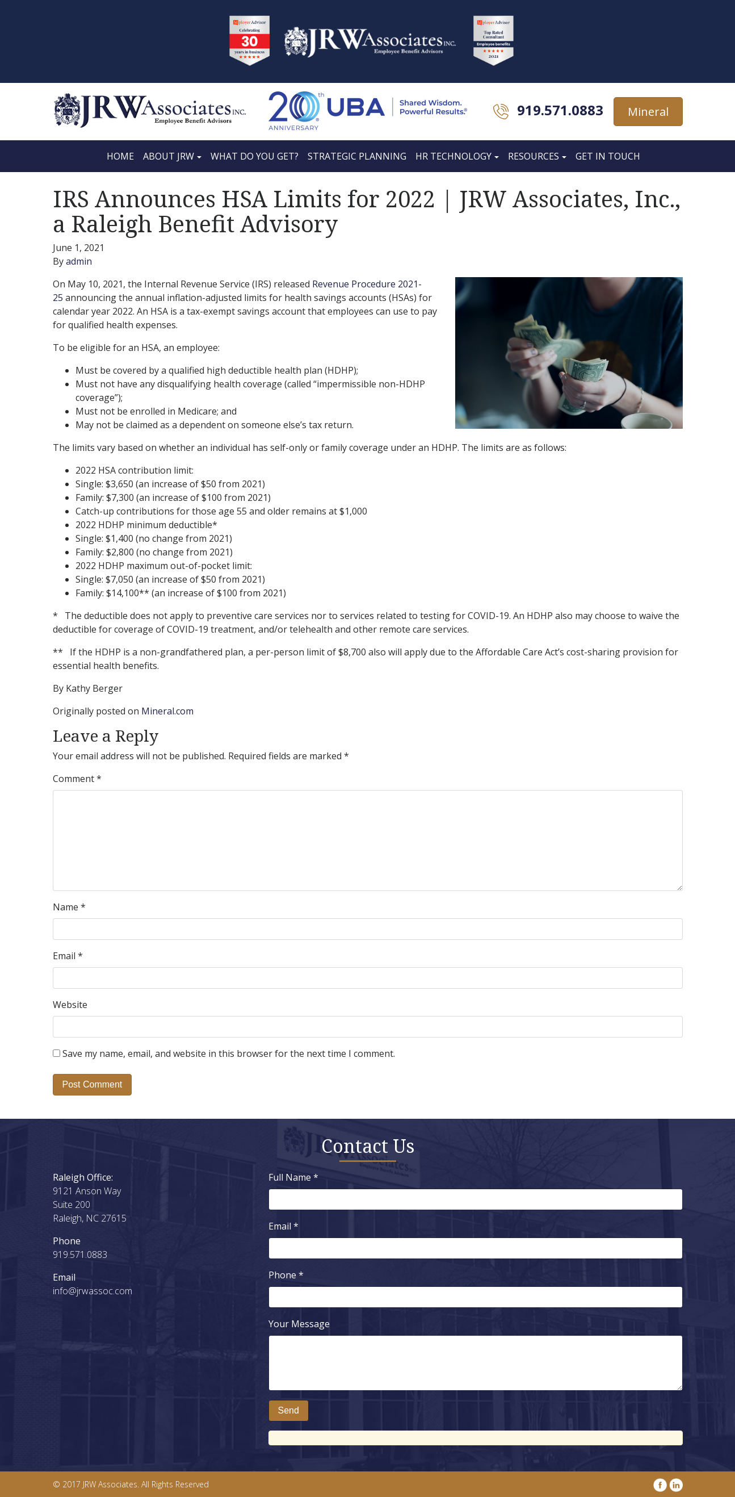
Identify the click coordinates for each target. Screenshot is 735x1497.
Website (70, 1004)
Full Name (293, 1177)
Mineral (648, 111)
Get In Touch (608, 156)
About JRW (168, 156)
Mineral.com (167, 711)
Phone (286, 1275)
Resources (533, 156)
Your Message (299, 1324)
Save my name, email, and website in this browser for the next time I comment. (228, 1053)
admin (79, 261)
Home (120, 156)
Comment (77, 778)
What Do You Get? (255, 156)
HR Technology (453, 156)
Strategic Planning (357, 156)
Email (68, 956)
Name (69, 907)
